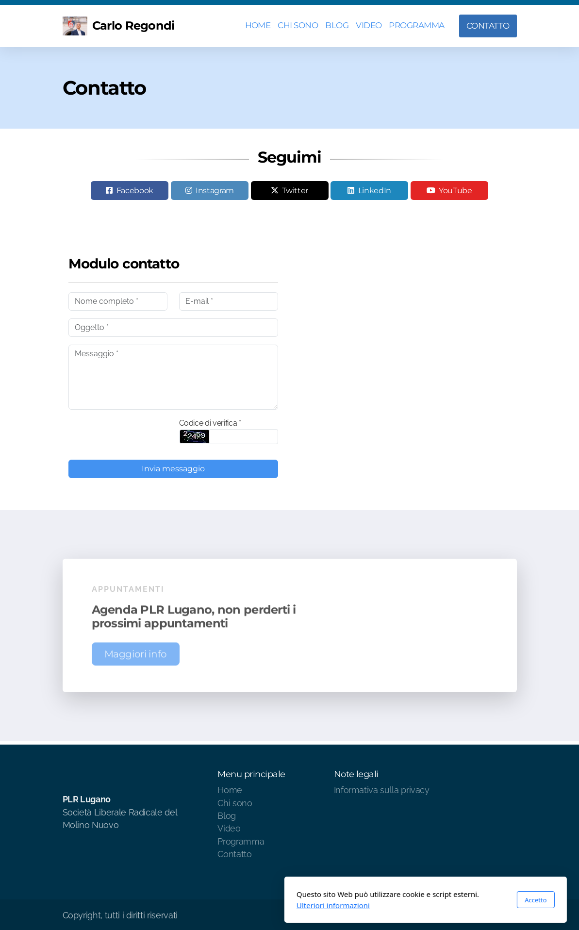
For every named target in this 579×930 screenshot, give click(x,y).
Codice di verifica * (210, 423)
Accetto (400, 900)
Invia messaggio (173, 468)
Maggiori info (135, 656)
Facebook (134, 190)
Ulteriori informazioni (197, 905)
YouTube (455, 190)
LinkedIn (374, 190)
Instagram (215, 190)
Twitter (295, 190)
